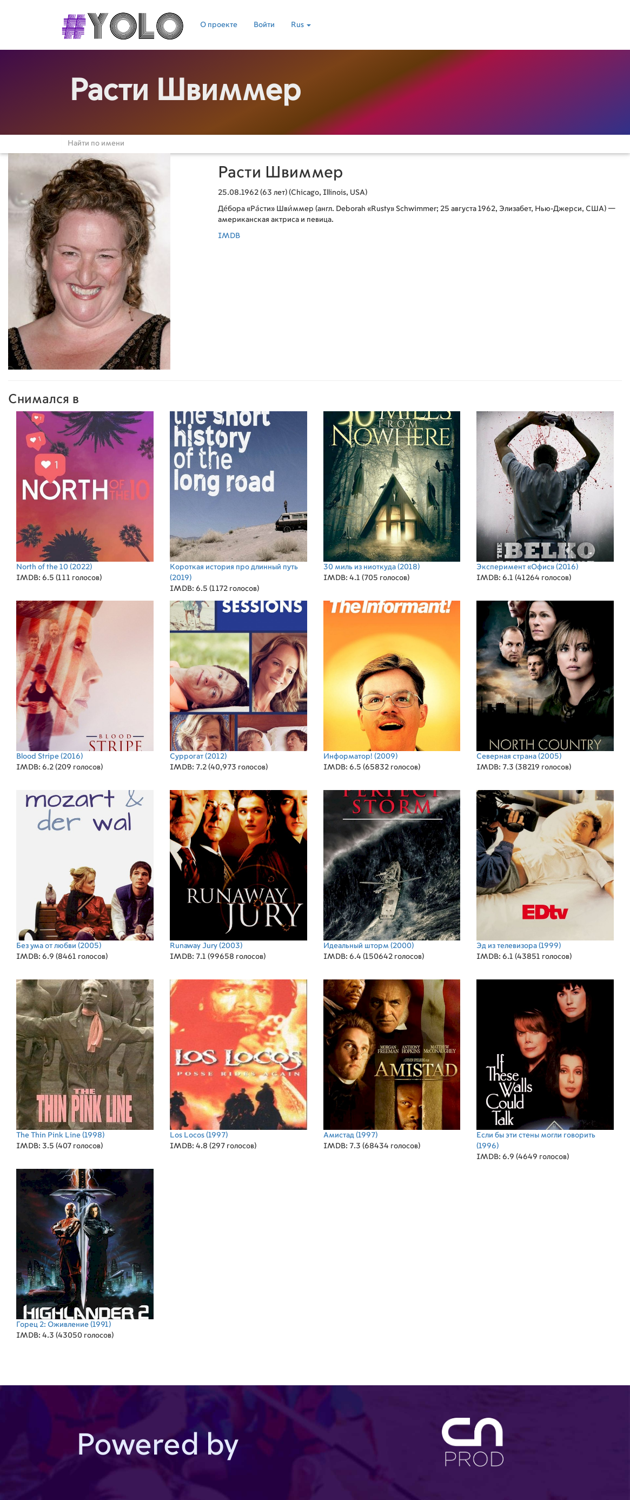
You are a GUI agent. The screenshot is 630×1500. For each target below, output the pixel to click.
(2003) (238, 870)
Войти (264, 25)
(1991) (85, 1248)
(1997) (238, 1059)
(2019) (238, 496)
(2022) (85, 491)
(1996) (545, 1064)
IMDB (229, 236)
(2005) (545, 680)
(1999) (545, 870)
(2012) (238, 680)
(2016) (545, 491)
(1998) (85, 1059)
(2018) (392, 491)
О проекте (218, 25)
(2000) (392, 870)
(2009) (392, 680)
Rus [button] (301, 25)
